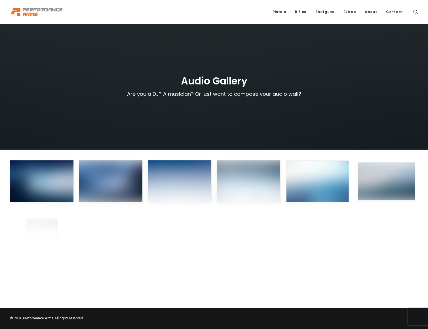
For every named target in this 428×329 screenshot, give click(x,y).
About (371, 11)
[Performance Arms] (36, 12)
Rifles (300, 11)
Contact (394, 11)
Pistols (279, 11)
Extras (349, 11)
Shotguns (324, 11)
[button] (415, 12)
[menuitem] (279, 12)
